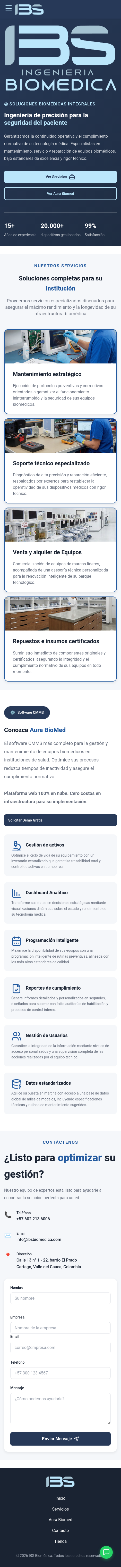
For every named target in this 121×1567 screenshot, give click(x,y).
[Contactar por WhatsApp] (106, 1552)
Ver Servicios (60, 177)
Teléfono (17, 1362)
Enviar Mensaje (60, 1438)
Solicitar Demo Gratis (25, 820)
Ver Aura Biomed (60, 194)
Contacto (60, 1530)
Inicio (60, 1498)
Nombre (16, 1288)
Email (14, 1336)
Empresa (17, 1317)
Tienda (60, 1541)
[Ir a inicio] (29, 10)
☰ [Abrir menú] (8, 8)
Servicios (60, 1509)
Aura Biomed (60, 1519)
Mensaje (17, 1388)
